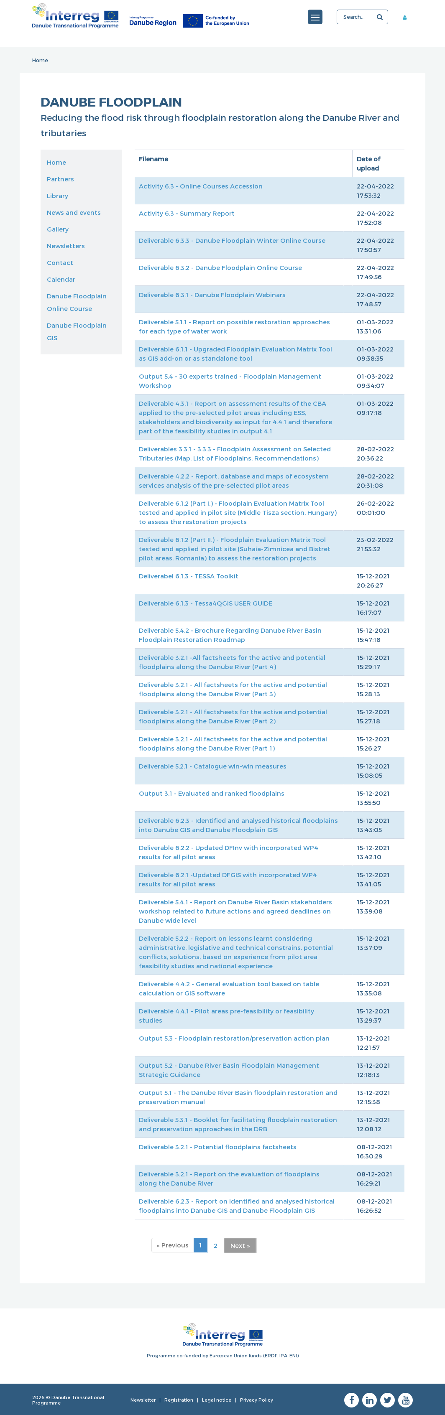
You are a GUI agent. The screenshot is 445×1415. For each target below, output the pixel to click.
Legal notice (216, 1399)
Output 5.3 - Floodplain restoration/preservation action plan (234, 1038)
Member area (408, 17)
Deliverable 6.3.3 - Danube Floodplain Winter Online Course (232, 240)
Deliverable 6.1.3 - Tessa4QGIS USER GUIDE (205, 603)
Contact (60, 262)
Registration (178, 1399)
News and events (74, 212)
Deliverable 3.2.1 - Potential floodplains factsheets (218, 1146)
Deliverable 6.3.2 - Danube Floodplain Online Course (220, 267)
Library (57, 195)
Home (40, 60)
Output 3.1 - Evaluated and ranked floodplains (211, 793)
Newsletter (143, 1399)
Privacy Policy (256, 1399)
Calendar (61, 279)
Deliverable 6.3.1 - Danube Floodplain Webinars (212, 294)
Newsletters (66, 245)
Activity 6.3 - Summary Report (187, 213)
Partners (60, 179)
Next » (240, 1245)
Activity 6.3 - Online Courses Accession (201, 186)
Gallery (58, 229)
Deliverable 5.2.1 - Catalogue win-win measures (212, 766)
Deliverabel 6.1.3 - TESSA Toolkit (188, 576)
